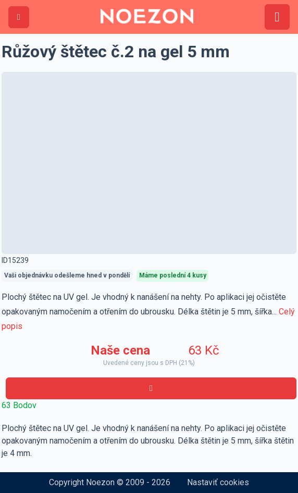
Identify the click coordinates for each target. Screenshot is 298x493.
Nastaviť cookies (218, 482)
